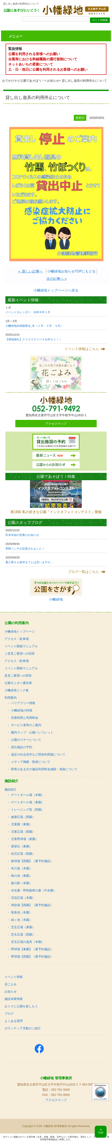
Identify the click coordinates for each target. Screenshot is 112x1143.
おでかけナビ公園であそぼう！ (23, 80)
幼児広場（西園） (23, 853)
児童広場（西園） (23, 831)
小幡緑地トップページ (20, 631)
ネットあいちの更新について (30, 64)
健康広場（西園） (23, 817)
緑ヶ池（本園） (21, 919)
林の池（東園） (21, 875)
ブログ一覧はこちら (83, 572)
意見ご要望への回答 (18, 675)
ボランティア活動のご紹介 (23, 1028)
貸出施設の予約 (21, 747)
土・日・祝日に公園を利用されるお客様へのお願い (48, 69)
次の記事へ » (56, 279)
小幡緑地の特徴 (21, 710)
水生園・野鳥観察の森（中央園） (33, 890)
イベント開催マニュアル (21, 646)
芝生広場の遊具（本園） (27, 942)
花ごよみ (11, 984)
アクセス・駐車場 (17, 639)
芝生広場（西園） (23, 934)
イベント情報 (14, 977)
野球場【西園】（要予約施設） (32, 956)
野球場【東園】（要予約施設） (32, 949)
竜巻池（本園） (21, 912)
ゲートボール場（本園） (27, 795)
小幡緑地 (56, 599)
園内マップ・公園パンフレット (32, 732)
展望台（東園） (21, 846)
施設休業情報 (14, 999)
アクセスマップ (55, 423)
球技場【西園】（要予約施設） (32, 905)
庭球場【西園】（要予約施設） (32, 861)
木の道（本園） (21, 868)
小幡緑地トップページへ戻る (55, 290)
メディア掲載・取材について (30, 762)
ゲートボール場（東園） (27, 802)
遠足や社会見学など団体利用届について (38, 754)
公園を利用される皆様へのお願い (34, 54)
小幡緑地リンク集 (17, 690)
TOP (100, 1132)
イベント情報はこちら (82, 349)
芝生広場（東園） (23, 927)
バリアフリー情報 (23, 703)
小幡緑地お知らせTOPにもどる (71, 271)
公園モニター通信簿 (18, 683)
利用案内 (11, 697)
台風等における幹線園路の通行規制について (42, 59)
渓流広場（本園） (23, 897)
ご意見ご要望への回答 (20, 653)
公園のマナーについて (26, 739)
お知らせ (53, 80)
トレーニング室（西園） (27, 809)
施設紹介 (11, 789)
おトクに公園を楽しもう (21, 1006)
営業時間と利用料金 (24, 717)
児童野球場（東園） (24, 839)
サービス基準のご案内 (26, 725)
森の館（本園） (21, 883)
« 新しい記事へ (30, 271)
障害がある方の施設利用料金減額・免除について (44, 769)
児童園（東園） (21, 824)
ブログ (9, 1013)
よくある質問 (14, 1021)
